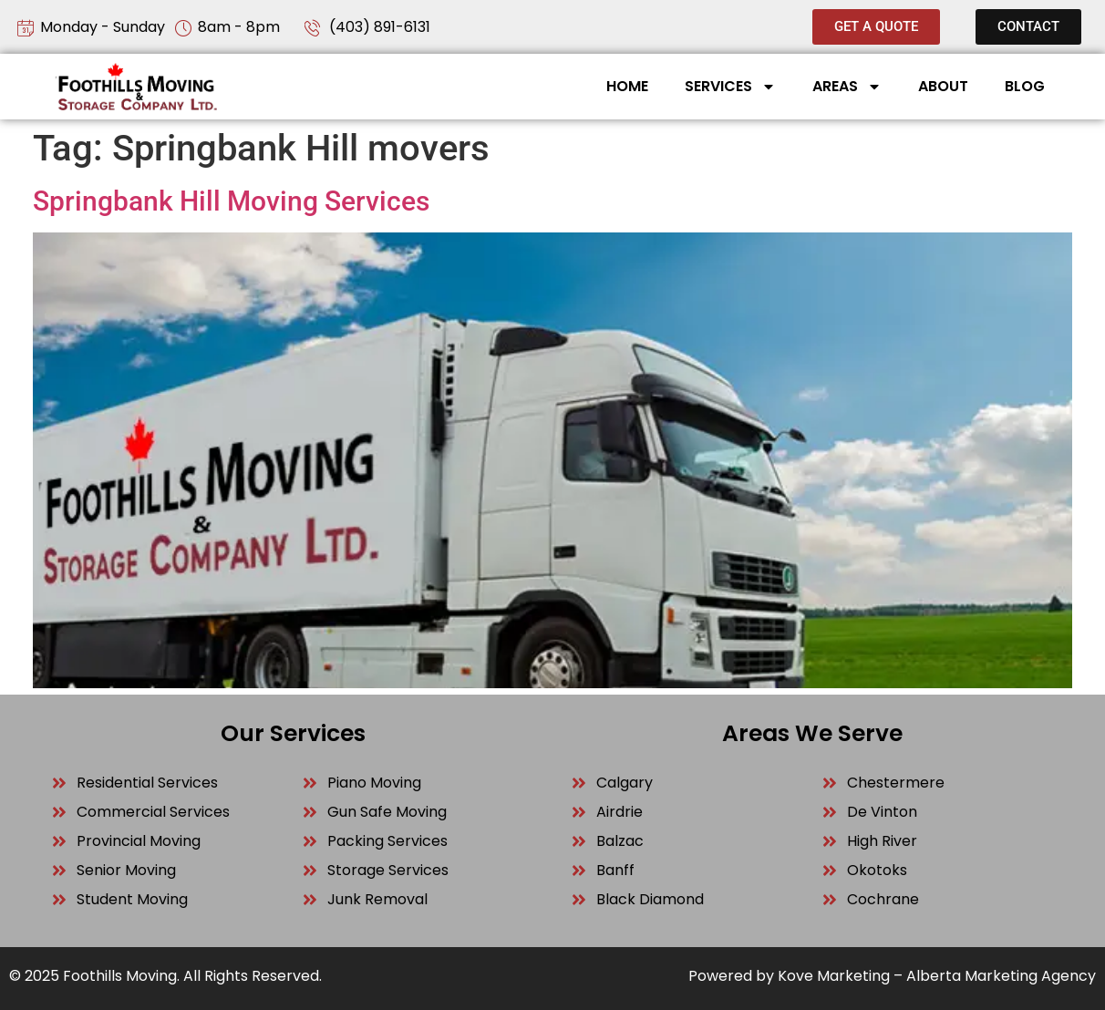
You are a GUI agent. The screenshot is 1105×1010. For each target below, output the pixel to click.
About (943, 86)
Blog (1025, 86)
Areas (847, 86)
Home (627, 86)
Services (730, 86)
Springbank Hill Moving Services (231, 201)
